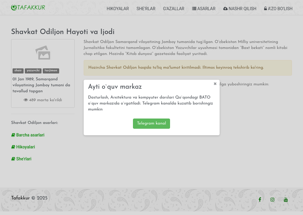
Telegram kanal (151, 123)
